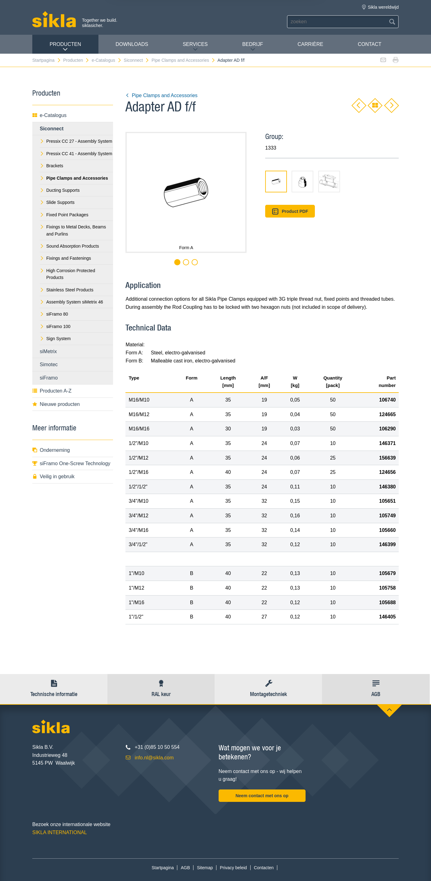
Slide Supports (57, 202)
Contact (369, 44)
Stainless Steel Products (66, 289)
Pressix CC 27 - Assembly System (76, 141)
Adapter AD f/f (230, 60)
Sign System (55, 338)
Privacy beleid (233, 867)
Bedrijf (252, 47)
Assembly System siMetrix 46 (71, 301)
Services (195, 47)
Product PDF (290, 211)
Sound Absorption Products (69, 246)
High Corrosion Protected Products (67, 274)
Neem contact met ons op (261, 795)
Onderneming (51, 450)
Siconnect (136, 60)
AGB (185, 867)
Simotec (49, 364)
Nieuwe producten (56, 404)
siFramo (49, 377)
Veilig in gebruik (53, 476)
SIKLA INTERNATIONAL (59, 832)
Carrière (310, 44)
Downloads (132, 44)
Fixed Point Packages (64, 214)
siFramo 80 (54, 314)
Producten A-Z (51, 390)
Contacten (264, 867)
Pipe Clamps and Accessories (184, 60)
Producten (65, 47)
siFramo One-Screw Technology (71, 463)
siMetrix (48, 351)
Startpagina (46, 60)
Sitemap (205, 867)
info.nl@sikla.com (154, 757)
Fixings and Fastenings (65, 258)
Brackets (51, 165)
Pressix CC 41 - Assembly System (76, 153)
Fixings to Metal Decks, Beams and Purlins (73, 230)
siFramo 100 (55, 326)
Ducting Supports (59, 190)
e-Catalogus (107, 60)
